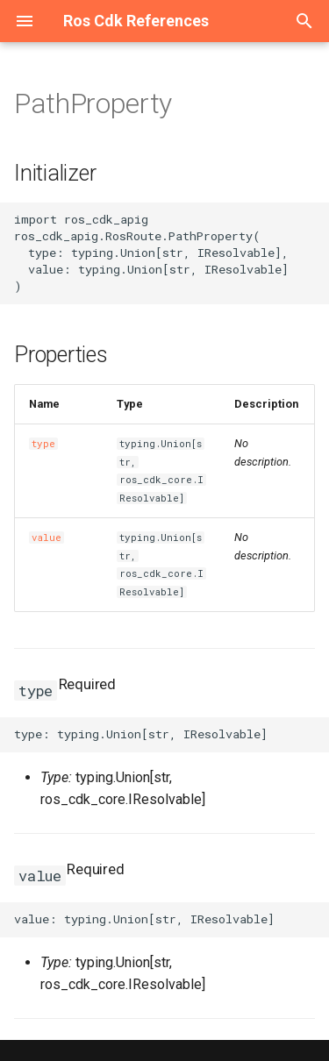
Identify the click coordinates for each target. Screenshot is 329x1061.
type (43, 444)
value (46, 537)
